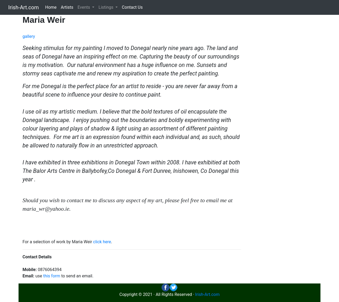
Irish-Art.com (23, 7)
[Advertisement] (282, 94)
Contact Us (132, 7)
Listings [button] (106, 7)
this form (51, 275)
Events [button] (84, 7)
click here (102, 241)
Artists (67, 7)
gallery (29, 36)
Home (51, 7)
